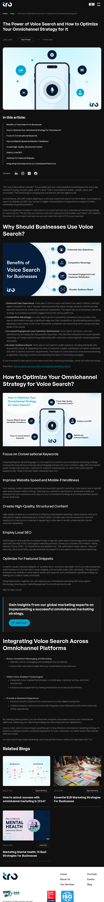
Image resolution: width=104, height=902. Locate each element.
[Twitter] (29, 173)
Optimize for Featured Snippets (20, 158)
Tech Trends (26, 40)
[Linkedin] (16, 173)
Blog (89, 884)
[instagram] (23, 173)
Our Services (67, 884)
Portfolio (92, 874)
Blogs (12, 14)
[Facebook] (35, 173)
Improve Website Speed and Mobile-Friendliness (27, 141)
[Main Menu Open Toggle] (95, 4)
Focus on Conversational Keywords (21, 136)
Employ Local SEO (14, 152)
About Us (65, 879)
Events (91, 879)
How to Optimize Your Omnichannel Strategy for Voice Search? (33, 130)
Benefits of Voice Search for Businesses (24, 124)
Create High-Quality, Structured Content (24, 147)
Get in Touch (19, 622)
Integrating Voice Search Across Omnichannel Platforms (31, 163)
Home (5, 14)
